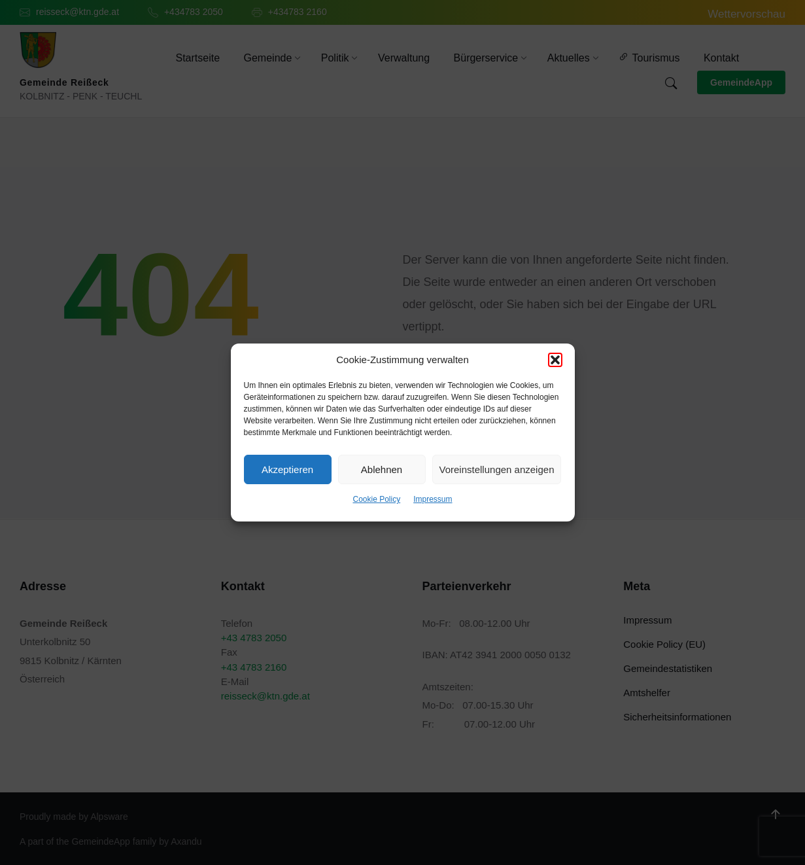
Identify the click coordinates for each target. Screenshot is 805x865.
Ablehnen (381, 469)
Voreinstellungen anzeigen (497, 469)
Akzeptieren (287, 469)
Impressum (432, 499)
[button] (555, 359)
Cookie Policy (376, 499)
